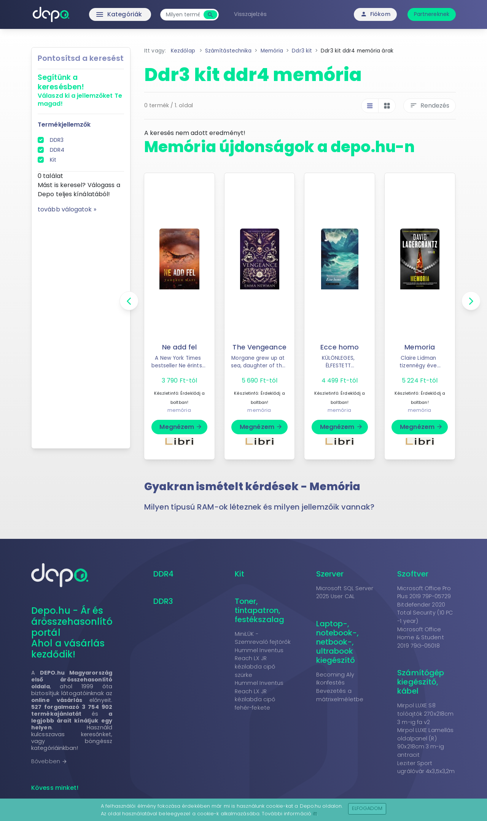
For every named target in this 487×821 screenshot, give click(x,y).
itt (315, 813)
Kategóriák (103, 14)
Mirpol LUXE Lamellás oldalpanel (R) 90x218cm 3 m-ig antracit (425, 742)
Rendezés (429, 105)
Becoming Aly (335, 674)
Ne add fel (179, 347)
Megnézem (180, 426)
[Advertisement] (81, 328)
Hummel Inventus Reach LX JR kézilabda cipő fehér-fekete (259, 695)
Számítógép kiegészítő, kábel (420, 681)
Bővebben (49, 761)
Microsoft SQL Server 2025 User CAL (345, 592)
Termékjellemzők (64, 124)
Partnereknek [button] (431, 14)
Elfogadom (367, 808)
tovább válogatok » (67, 209)
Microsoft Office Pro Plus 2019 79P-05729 (424, 592)
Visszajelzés (250, 14)
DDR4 (57, 150)
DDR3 (57, 140)
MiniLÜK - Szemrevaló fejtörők (263, 638)
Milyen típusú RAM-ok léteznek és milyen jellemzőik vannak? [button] (259, 507)
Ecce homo (339, 347)
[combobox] (183, 14)
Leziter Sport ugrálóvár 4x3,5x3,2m (426, 767)
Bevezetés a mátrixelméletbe (340, 695)
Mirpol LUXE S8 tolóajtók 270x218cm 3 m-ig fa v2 (425, 714)
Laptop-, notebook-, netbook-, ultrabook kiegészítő (337, 641)
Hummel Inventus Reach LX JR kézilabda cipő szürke (259, 662)
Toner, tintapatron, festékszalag (259, 610)
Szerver (330, 574)
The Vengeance (259, 347)
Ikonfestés (330, 682)
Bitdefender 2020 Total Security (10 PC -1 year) (425, 613)
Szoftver (412, 574)
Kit (53, 160)
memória (179, 410)
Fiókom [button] (375, 14)
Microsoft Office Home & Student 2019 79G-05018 (420, 637)
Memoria (419, 347)
